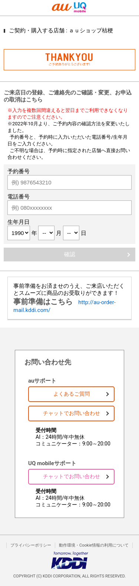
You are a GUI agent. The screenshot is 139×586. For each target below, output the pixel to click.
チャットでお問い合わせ (71, 413)
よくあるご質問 (71, 394)
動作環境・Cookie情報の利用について (94, 545)
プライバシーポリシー (30, 545)
